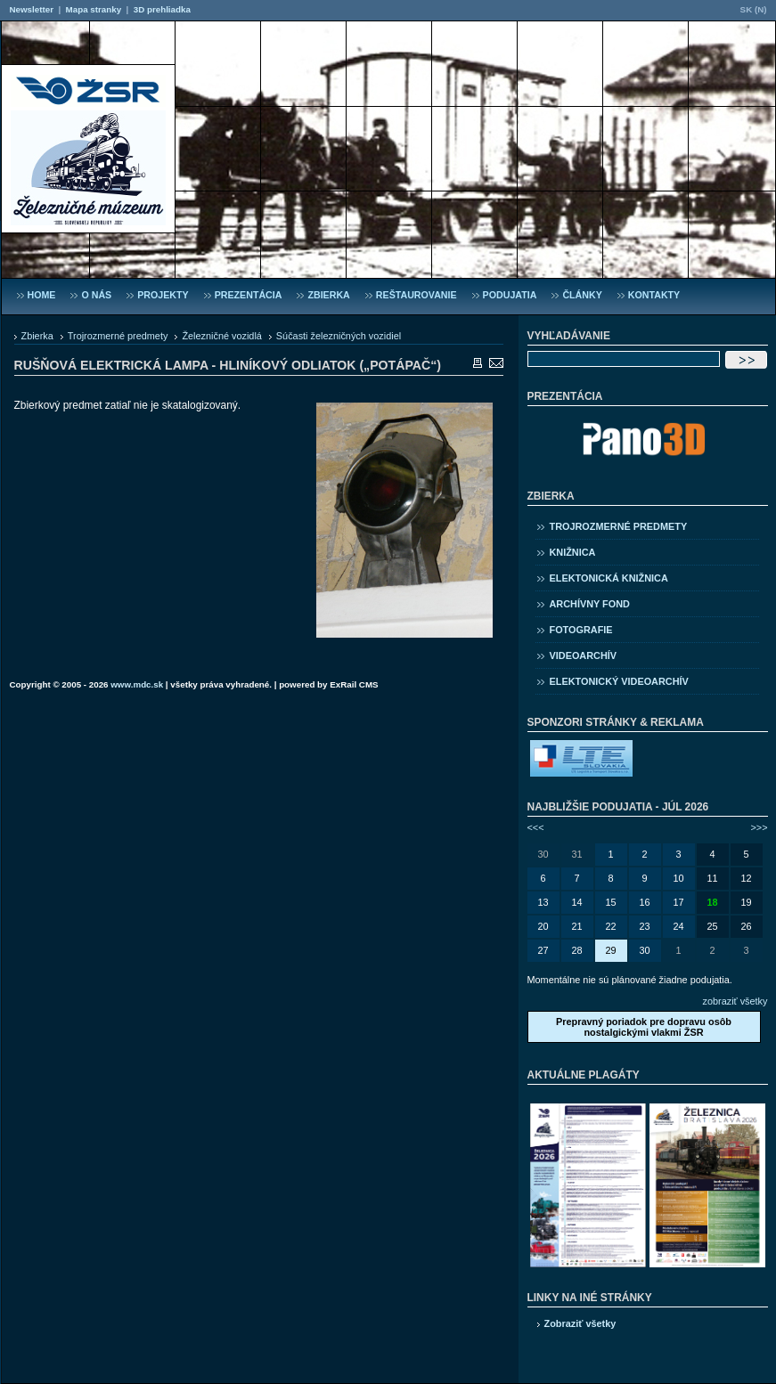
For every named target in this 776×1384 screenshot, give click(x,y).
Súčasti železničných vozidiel (338, 335)
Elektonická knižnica (609, 578)
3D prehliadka (162, 9)
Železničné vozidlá (221, 335)
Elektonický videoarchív (619, 681)
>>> (758, 827)
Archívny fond (590, 603)
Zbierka (37, 335)
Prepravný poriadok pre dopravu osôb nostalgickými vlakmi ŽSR (643, 1027)
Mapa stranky (94, 9)
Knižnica (573, 552)
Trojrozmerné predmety (118, 335)
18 (712, 902)
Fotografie (581, 629)
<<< (535, 827)
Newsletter (31, 9)
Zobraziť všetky (580, 1323)
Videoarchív (583, 655)
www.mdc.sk (136, 684)
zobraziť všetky (735, 1001)
